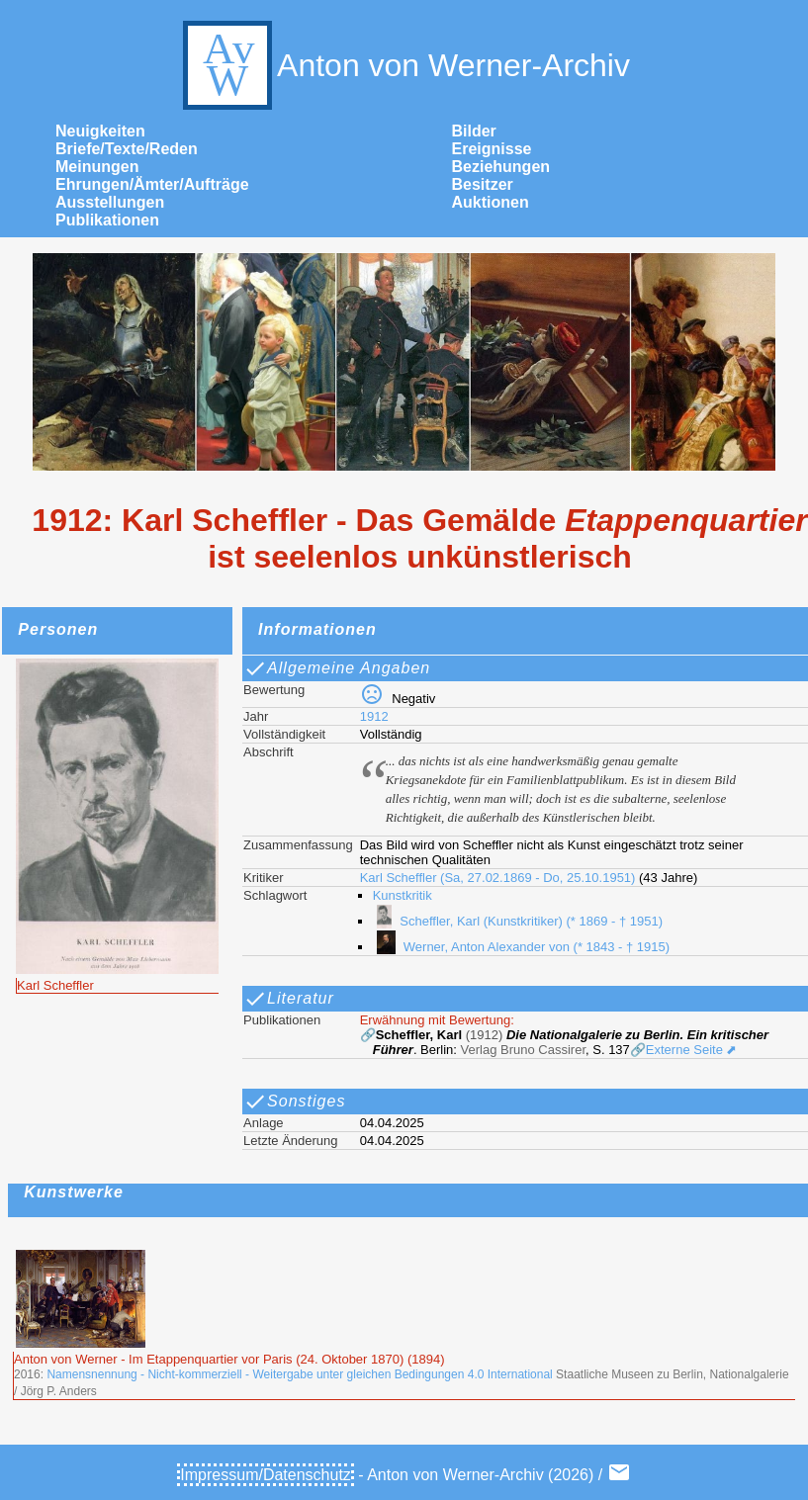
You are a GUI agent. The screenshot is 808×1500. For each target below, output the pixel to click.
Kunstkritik (402, 895)
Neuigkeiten (100, 131)
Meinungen (96, 166)
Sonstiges (294, 1101)
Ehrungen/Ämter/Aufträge (152, 184)
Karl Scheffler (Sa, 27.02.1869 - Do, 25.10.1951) (498, 877)
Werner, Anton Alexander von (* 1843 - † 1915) (521, 946)
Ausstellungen (109, 202)
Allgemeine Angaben (336, 668)
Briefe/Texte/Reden (126, 148)
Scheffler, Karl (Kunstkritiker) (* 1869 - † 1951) (518, 921)
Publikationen (107, 220)
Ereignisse (492, 148)
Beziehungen (501, 166)
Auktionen (490, 202)
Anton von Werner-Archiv (404, 65)
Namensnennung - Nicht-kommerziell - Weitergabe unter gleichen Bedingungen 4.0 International (299, 1374)
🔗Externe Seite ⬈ (684, 1049)
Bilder (474, 131)
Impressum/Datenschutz (265, 1474)
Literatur (288, 999)
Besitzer (482, 184)
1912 (374, 716)
